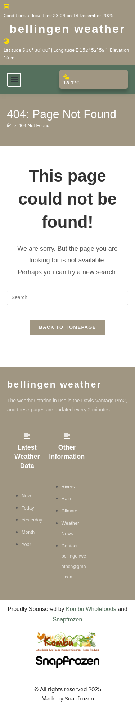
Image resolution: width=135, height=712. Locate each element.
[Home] (9, 125)
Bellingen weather (67, 28)
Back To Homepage (67, 327)
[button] (14, 80)
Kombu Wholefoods (91, 609)
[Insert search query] (68, 298)
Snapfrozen (67, 619)
